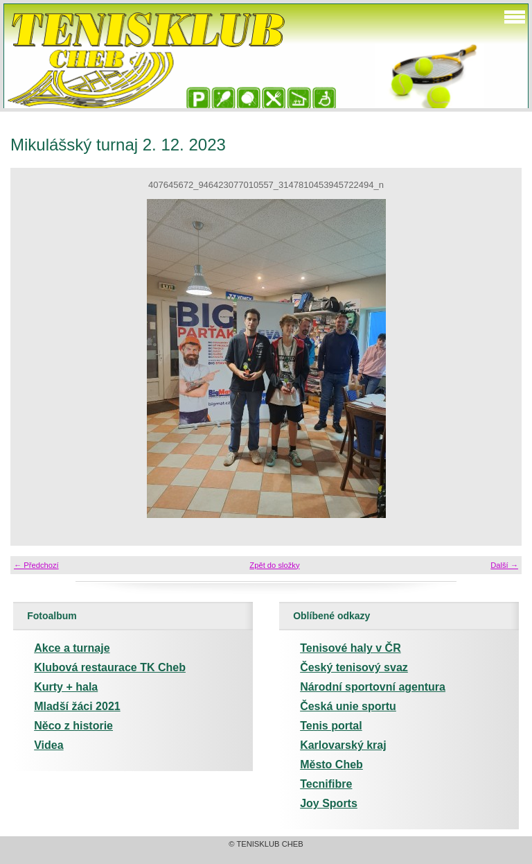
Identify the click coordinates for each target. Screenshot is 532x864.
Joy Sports (328, 803)
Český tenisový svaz (354, 667)
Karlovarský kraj (343, 745)
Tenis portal (331, 726)
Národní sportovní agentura (372, 687)
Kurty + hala (66, 687)
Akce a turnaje (71, 648)
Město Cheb (331, 764)
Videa (48, 745)
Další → (504, 565)
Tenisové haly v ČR (350, 648)
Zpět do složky (274, 565)
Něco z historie (73, 726)
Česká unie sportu (348, 706)
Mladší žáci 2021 (77, 706)
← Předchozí (36, 565)
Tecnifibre (326, 784)
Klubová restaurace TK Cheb (110, 667)
